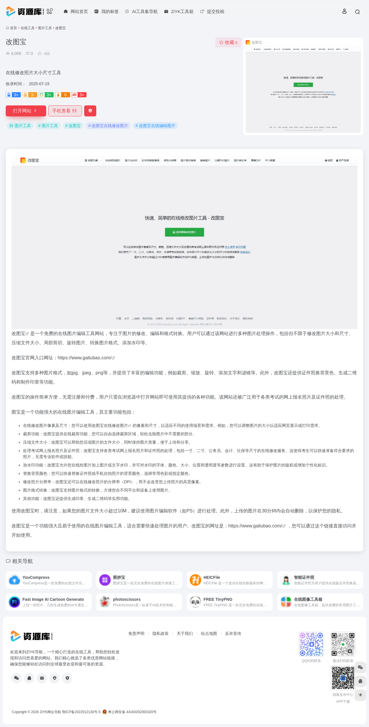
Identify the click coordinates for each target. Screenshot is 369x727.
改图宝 (18, 333)
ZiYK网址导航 (50, 712)
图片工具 (45, 28)
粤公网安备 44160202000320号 (129, 712)
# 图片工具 (48, 125)
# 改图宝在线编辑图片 (155, 125)
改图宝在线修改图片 (110, 425)
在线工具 (28, 28)
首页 (13, 28)
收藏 (228, 42)
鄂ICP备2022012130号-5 (81, 712)
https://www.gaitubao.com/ (85, 357)
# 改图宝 (73, 125)
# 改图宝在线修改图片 (108, 125)
